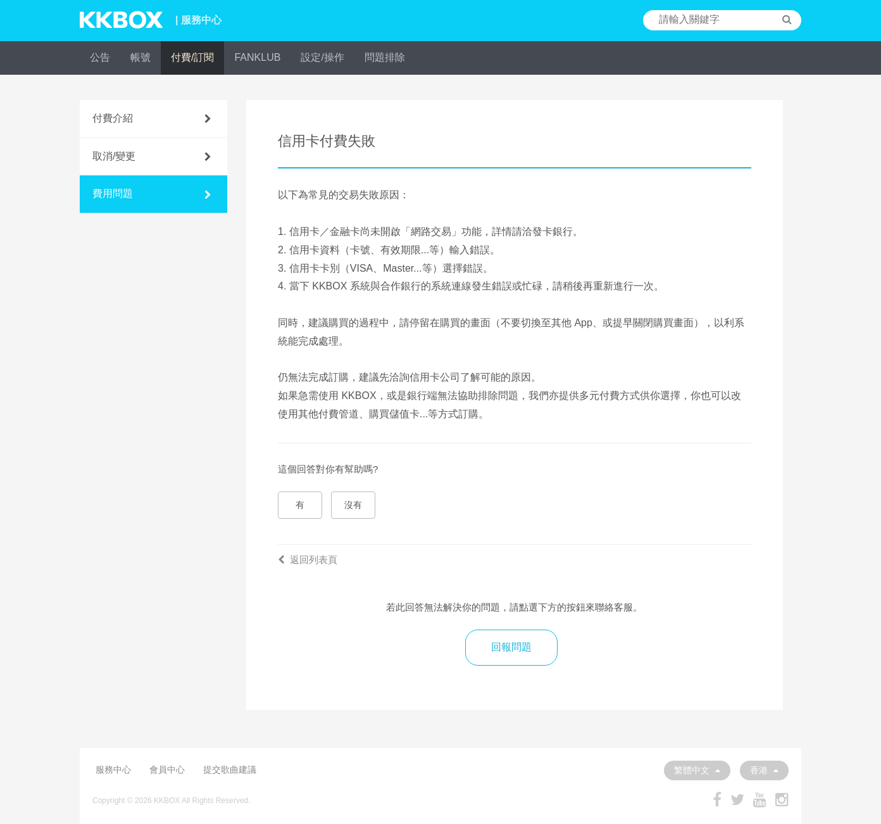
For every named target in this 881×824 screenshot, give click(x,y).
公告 (100, 57)
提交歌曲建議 (229, 769)
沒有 (353, 505)
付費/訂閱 (192, 57)
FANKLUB (257, 57)
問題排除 (385, 57)
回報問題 (511, 647)
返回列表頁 (307, 559)
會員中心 (167, 769)
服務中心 (113, 769)
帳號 (140, 57)
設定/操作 (322, 57)
